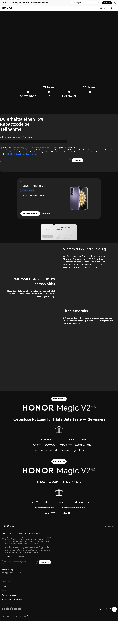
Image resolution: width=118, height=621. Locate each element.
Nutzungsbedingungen (29, 614)
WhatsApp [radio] (20, 556)
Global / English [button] (76, 3)
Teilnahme (77, 160)
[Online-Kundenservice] (114, 609)
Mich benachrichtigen (30, 213)
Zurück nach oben (109, 526)
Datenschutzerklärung (24, 552)
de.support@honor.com (12, 572)
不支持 (59, 39)
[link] (3, 608)
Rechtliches (40, 614)
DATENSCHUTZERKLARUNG (29, 543)
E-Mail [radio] (6, 556)
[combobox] (59, 198)
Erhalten (48, 236)
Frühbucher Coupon (27, 190)
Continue (107, 3)
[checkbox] (59, 151)
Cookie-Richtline (49, 614)
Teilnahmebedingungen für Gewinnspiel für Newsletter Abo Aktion (35, 148)
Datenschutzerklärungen (15, 614)
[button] (19, 608)
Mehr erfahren (46, 213)
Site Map (4, 614)
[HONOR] (7, 526)
